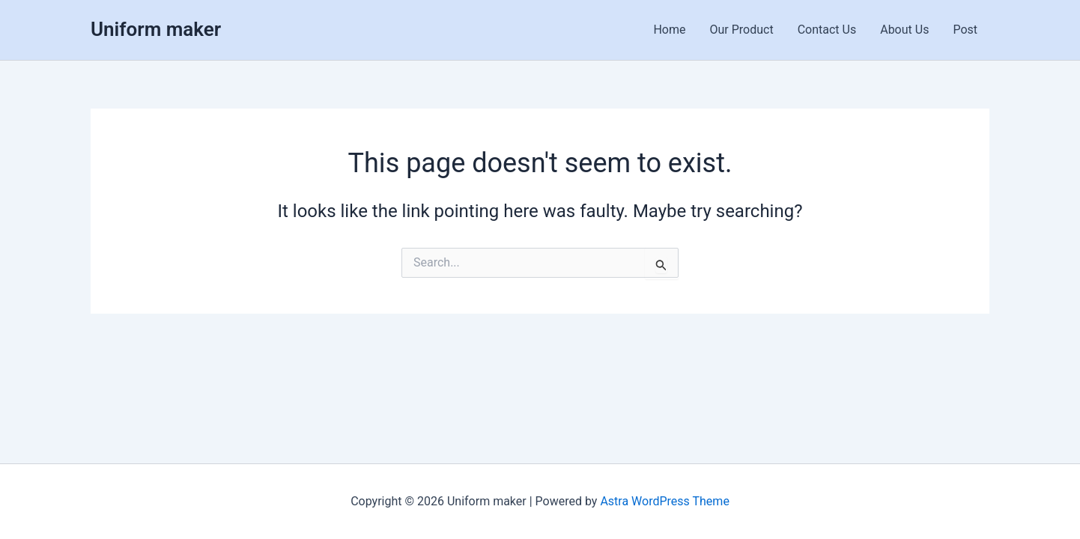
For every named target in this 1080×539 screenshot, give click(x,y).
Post (965, 29)
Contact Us (827, 29)
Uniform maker (156, 29)
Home (669, 29)
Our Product (742, 29)
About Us (904, 29)
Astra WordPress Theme (664, 501)
